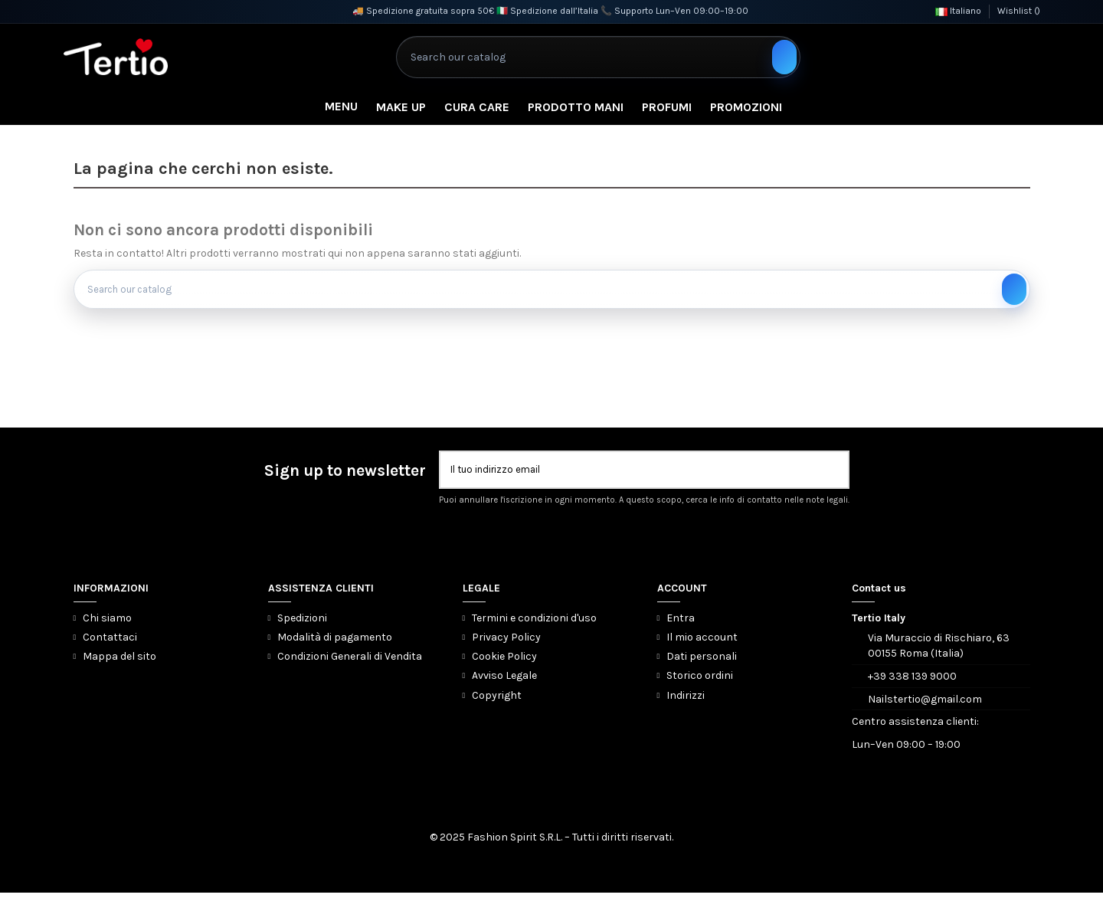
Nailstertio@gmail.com (925, 704)
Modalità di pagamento (334, 642)
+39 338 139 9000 (912, 681)
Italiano (958, 10)
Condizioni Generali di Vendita (349, 661)
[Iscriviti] (837, 474)
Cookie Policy (504, 661)
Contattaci (110, 642)
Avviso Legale (504, 681)
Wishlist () (1018, 10)
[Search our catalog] (784, 57)
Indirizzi (685, 700)
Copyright (497, 700)
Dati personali (701, 661)
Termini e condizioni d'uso (534, 623)
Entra (680, 623)
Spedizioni (302, 623)
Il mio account (702, 642)
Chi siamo (107, 623)
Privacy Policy (506, 642)
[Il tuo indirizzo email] (633, 474)
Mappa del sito (119, 661)
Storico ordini (699, 681)
